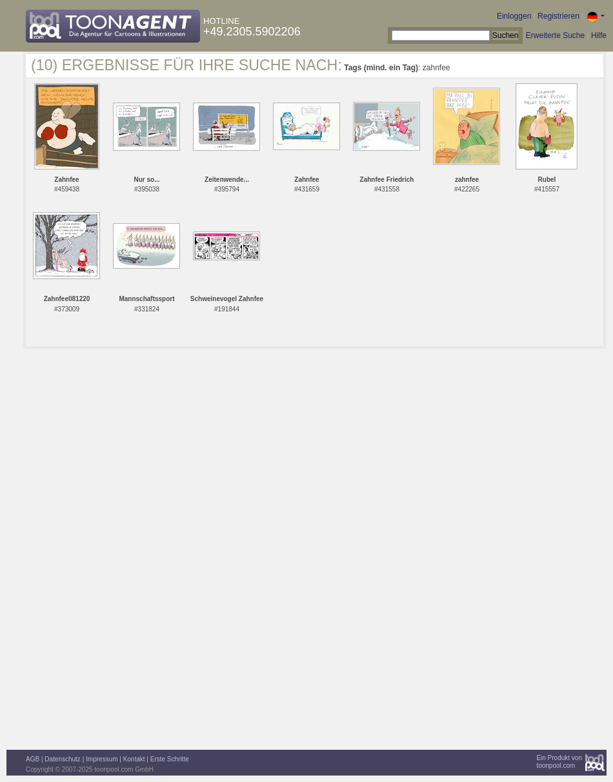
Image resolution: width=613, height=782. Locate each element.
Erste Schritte (169, 759)
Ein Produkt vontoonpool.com (559, 761)
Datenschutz (63, 759)
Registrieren (558, 16)
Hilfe (599, 35)
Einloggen (514, 16)
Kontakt (134, 759)
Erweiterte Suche (555, 35)
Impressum (101, 759)
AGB (32, 759)
